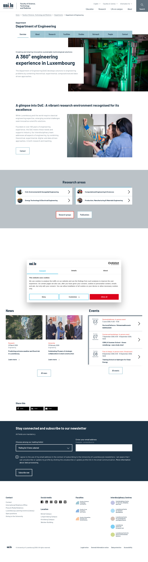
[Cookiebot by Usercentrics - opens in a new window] (110, 263)
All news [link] (44, 373)
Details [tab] (74, 270)
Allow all (104, 297)
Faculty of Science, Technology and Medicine (37, 15)
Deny (44, 297)
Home (18, 15)
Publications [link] (84, 214)
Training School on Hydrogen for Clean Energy (116, 361)
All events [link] (115, 370)
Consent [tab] (42, 271)
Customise (74, 297)
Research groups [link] (65, 214)
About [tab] (105, 270)
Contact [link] (23, 151)
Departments (58, 15)
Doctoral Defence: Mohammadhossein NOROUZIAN (116, 326)
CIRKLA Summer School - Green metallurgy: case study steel (114, 343)
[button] (22, 408)
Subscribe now (24, 472)
